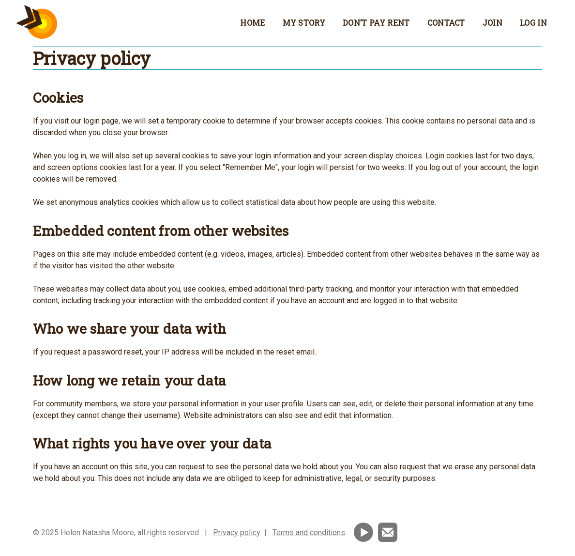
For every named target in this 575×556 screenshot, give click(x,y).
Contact (446, 22)
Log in (533, 22)
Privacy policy (236, 532)
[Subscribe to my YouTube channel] (364, 531)
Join (492, 22)
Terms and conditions (308, 532)
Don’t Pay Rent (376, 22)
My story (304, 22)
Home (252, 22)
